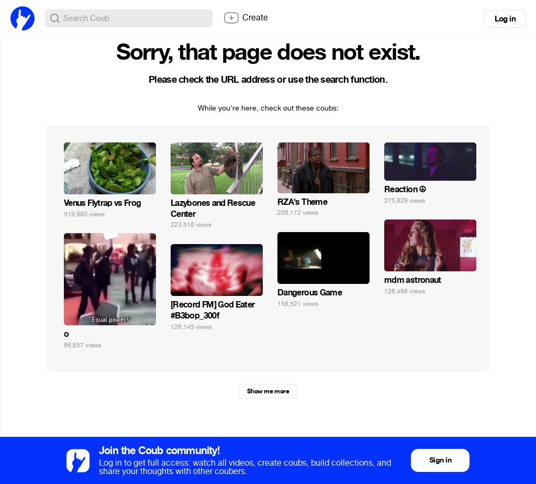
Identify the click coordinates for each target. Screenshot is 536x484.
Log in (505, 19)
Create (245, 17)
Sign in (440, 460)
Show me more (268, 391)
